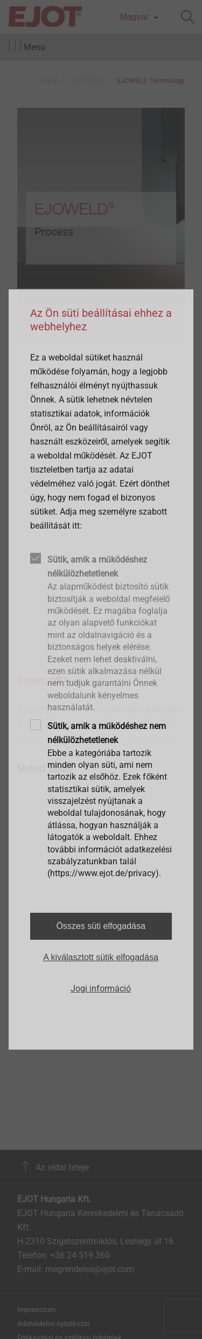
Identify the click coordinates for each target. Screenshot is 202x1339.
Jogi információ (101, 988)
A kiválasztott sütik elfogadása (100, 957)
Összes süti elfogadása (100, 926)
